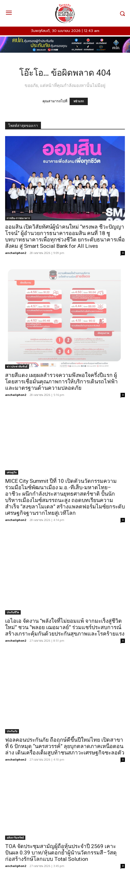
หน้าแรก (78, 101)
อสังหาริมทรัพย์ (15, 837)
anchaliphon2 (15, 253)
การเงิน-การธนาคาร (18, 218)
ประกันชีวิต (13, 612)
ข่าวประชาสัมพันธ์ (17, 366)
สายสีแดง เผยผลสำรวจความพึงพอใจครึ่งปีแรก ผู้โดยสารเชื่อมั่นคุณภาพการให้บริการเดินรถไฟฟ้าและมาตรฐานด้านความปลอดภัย (61, 381)
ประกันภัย (12, 731)
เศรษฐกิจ (12, 472)
